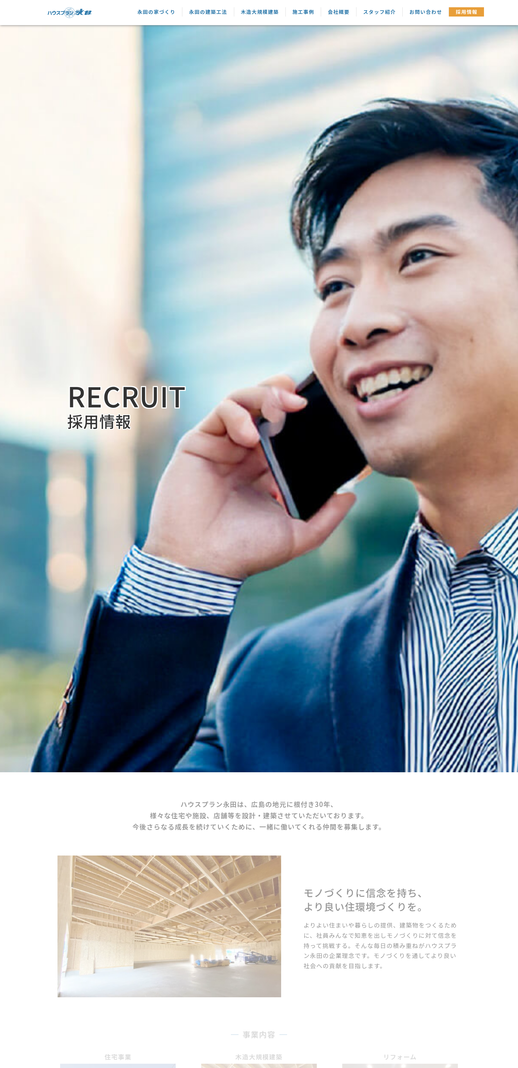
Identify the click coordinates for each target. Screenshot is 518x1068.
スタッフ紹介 (379, 11)
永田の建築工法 (208, 11)
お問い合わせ (425, 11)
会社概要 (339, 11)
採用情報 (466, 11)
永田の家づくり (156, 11)
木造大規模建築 (260, 11)
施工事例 (303, 11)
